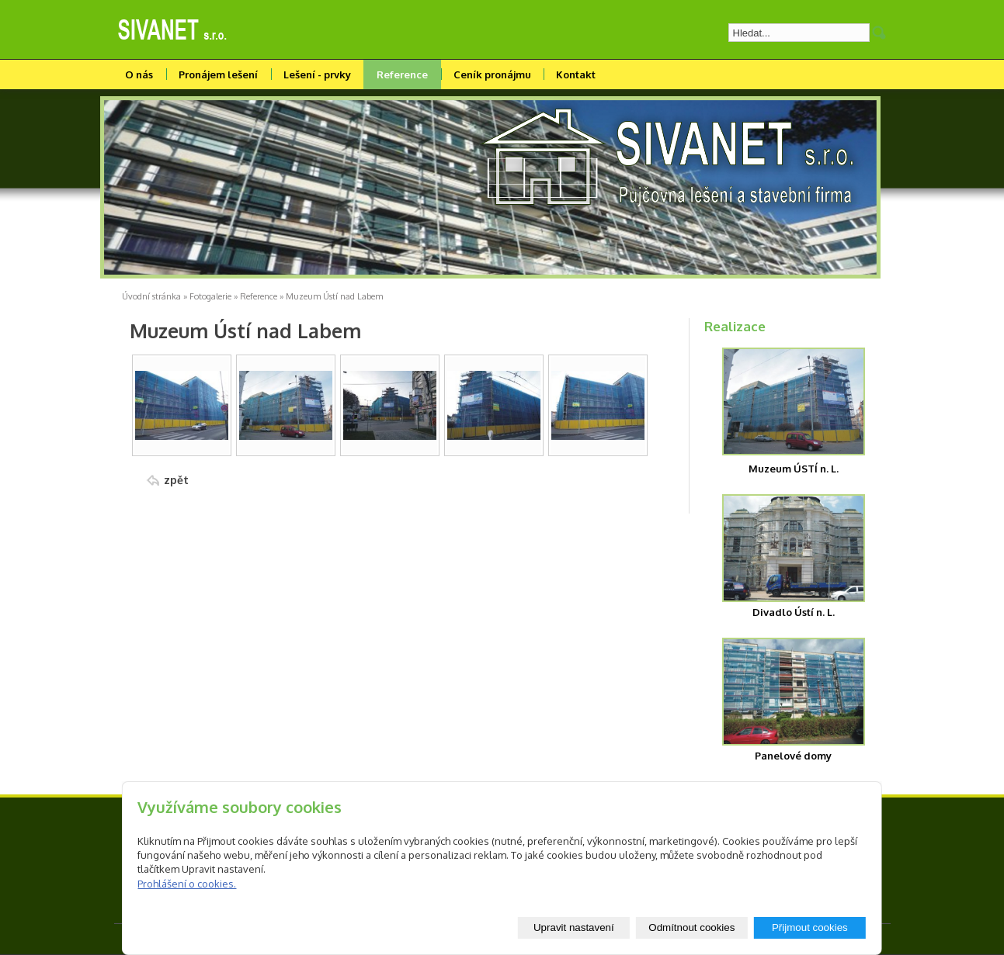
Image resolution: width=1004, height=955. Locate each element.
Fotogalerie (210, 296)
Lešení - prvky (317, 74)
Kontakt (576, 74)
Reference (402, 74)
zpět (176, 479)
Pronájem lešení (218, 74)
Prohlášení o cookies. (186, 883)
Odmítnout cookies (691, 927)
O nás (139, 74)
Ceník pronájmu (492, 74)
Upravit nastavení (573, 927)
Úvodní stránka (151, 296)
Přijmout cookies (810, 927)
